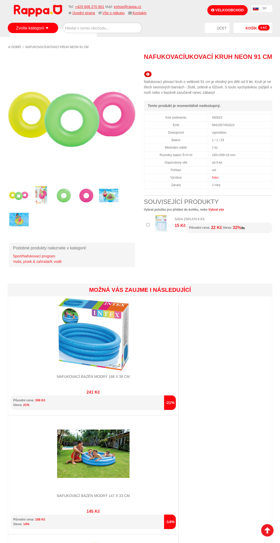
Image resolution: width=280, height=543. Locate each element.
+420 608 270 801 (89, 7)
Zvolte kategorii (30, 28)
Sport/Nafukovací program (34, 256)
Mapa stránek (90, 453)
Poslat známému (246, 66)
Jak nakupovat (26, 459)
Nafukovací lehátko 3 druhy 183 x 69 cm (250, 349)
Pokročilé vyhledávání (99, 466)
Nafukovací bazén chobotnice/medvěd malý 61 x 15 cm (117, 349)
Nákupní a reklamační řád (35, 466)
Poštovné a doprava (31, 472)
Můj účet (152, 453)
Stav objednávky (158, 459)
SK (264, 8)
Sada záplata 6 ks (190, 219)
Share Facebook (256, 66)
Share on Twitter (267, 66)
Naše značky (24, 485)
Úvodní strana (83, 13)
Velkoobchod (227, 10)
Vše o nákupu (113, 13)
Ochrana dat (24, 479)
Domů (14, 47)
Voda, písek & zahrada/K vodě (37, 261)
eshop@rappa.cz (127, 7)
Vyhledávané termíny (97, 459)
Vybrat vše (216, 209)
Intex (215, 177)
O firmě (19, 453)
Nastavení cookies (127, 524)
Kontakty (140, 13)
